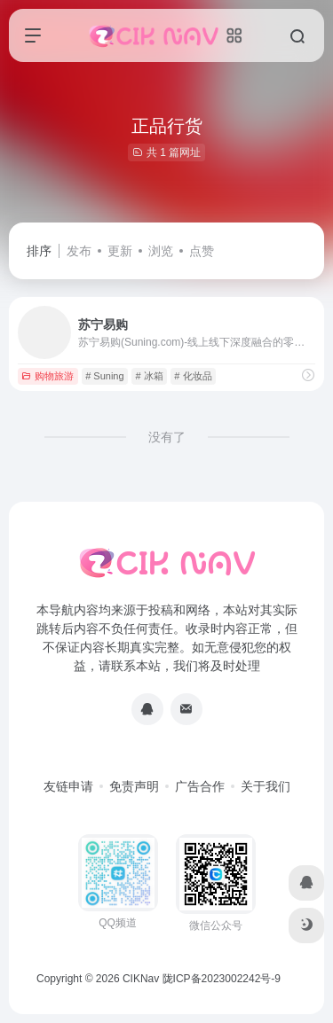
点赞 (201, 251)
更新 (119, 251)
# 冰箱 (149, 376)
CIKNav (141, 978)
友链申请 (68, 786)
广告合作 (200, 786)
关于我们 (265, 786)
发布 (79, 251)
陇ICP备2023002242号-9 (222, 978)
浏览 (160, 251)
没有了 (167, 437)
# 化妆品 (192, 376)
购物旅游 (47, 376)
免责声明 (134, 786)
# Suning (104, 376)
